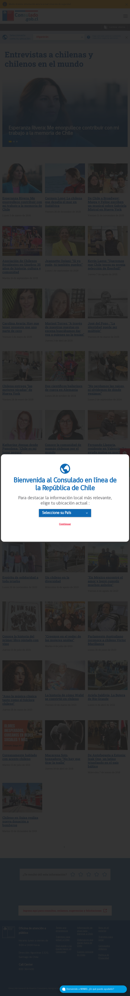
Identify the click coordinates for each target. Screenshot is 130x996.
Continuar (65, 524)
